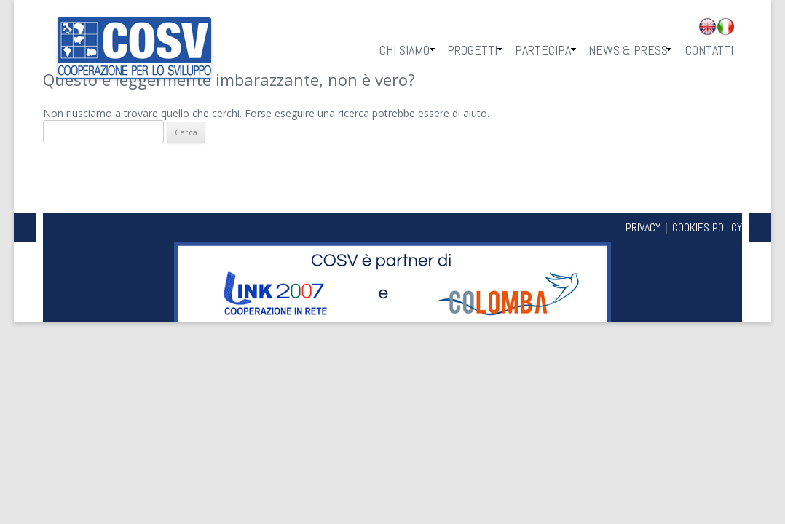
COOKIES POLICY (707, 227)
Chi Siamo (404, 49)
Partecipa (543, 49)
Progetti (472, 49)
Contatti (709, 49)
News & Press (628, 49)
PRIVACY (643, 227)
